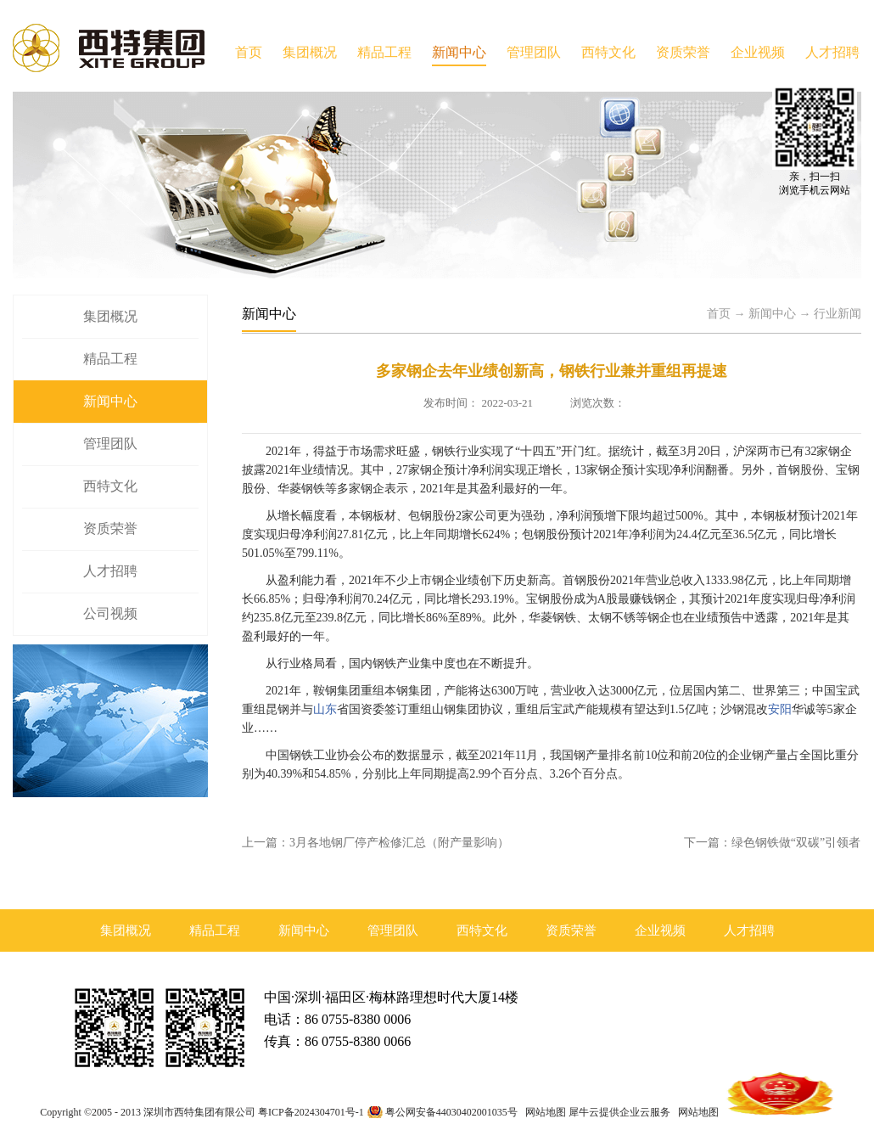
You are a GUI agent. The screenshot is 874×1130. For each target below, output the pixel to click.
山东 (325, 709)
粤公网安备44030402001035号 (451, 1112)
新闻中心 (772, 313)
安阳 (780, 709)
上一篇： (375, 842)
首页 (248, 52)
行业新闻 (837, 313)
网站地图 (543, 1112)
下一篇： (772, 842)
